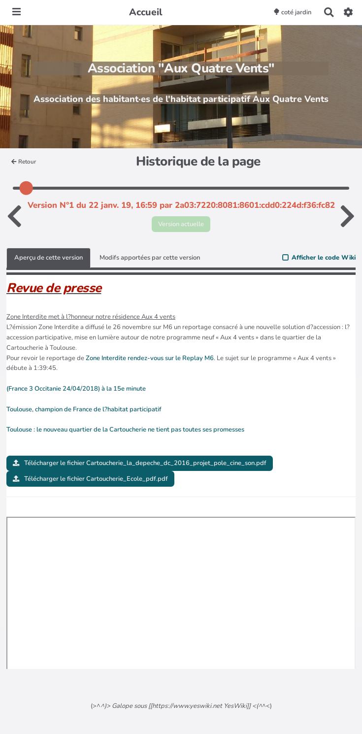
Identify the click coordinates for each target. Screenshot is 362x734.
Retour (23, 162)
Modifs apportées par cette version (149, 257)
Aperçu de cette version (48, 257)
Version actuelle (181, 224)
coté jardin (292, 12)
